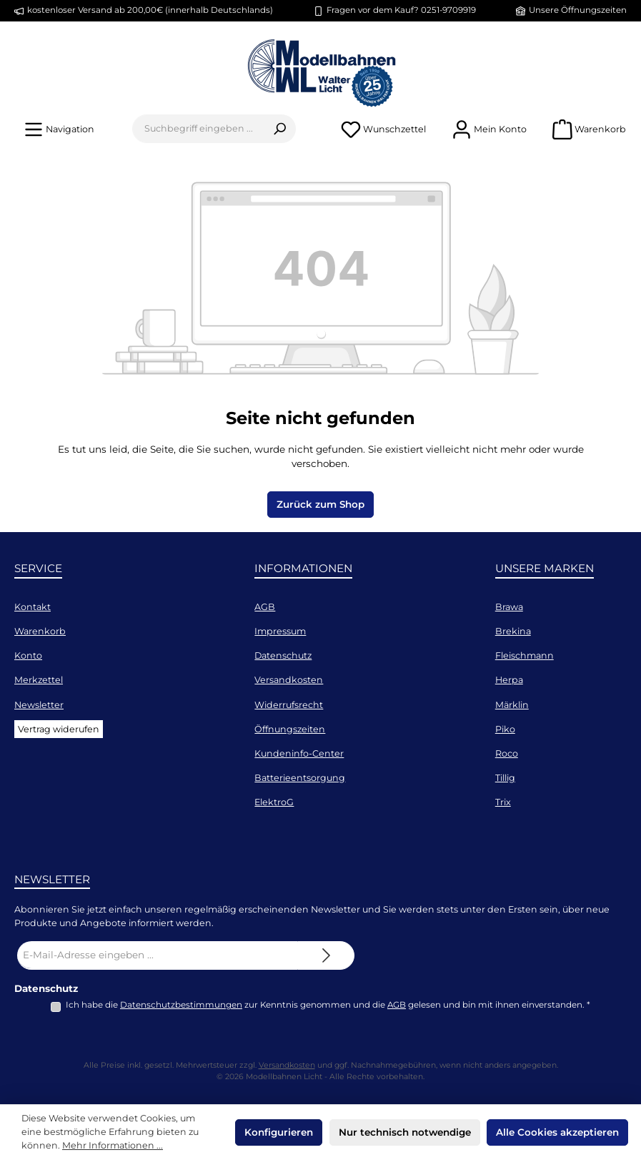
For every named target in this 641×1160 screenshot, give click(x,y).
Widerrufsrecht (288, 704)
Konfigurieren (278, 1132)
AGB (264, 606)
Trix (503, 802)
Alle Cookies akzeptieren (557, 1132)
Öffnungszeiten (289, 729)
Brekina (513, 631)
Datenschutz (283, 655)
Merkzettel (38, 679)
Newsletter (39, 704)
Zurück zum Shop (320, 504)
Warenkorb (40, 631)
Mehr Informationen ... (112, 1145)
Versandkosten (288, 679)
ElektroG (274, 802)
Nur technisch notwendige (405, 1132)
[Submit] (325, 955)
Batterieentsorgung (299, 777)
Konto (28, 655)
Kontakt (32, 606)
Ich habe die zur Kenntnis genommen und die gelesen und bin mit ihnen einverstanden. (328, 1005)
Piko (505, 729)
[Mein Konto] (489, 129)
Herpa (509, 679)
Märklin (512, 704)
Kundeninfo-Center (299, 753)
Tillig (505, 777)
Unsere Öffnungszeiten (578, 10)
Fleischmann (524, 655)
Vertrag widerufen (58, 729)
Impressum (280, 631)
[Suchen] (280, 128)
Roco (506, 753)
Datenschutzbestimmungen (181, 1005)
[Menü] (59, 129)
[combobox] (198, 128)
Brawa (509, 606)
